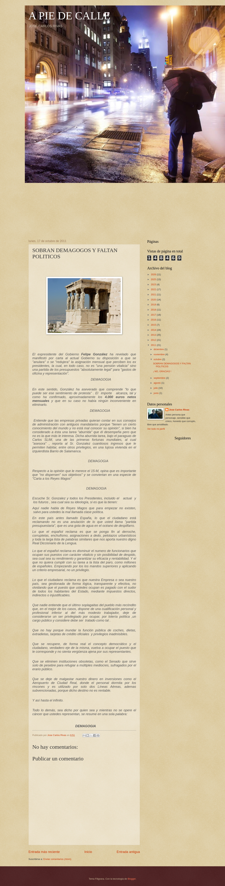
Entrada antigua (128, 852)
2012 (154, 340)
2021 (154, 294)
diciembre (159, 349)
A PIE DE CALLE (69, 16)
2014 (154, 330)
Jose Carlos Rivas (179, 409)
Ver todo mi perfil (156, 428)
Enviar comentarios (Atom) (57, 859)
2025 (154, 279)
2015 (154, 324)
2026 (154, 274)
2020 (154, 299)
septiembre (160, 378)
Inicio (88, 852)
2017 (154, 314)
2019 (154, 304)
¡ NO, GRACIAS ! (162, 371)
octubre (158, 359)
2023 (154, 284)
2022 (154, 289)
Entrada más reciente (44, 852)
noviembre (159, 354)
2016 (154, 319)
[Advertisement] (112, 208)
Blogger (132, 878)
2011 (154, 345)
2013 (154, 334)
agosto (157, 382)
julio (156, 388)
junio (156, 393)
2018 (154, 309)
